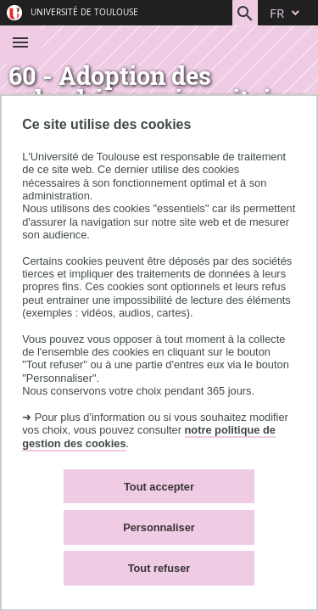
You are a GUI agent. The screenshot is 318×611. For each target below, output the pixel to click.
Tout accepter (159, 486)
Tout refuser (159, 568)
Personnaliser (159, 527)
